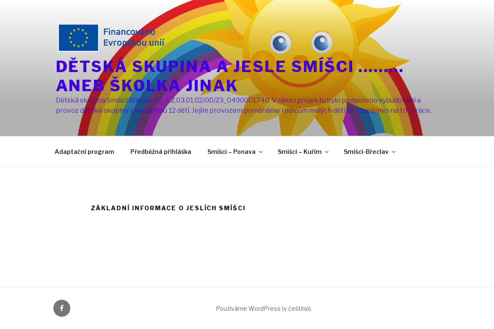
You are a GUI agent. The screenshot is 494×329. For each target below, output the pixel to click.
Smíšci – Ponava (235, 151)
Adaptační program (84, 151)
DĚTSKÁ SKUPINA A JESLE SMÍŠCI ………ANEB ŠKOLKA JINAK (230, 76)
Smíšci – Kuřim (304, 151)
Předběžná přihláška (160, 151)
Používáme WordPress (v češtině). (264, 308)
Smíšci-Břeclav (370, 151)
